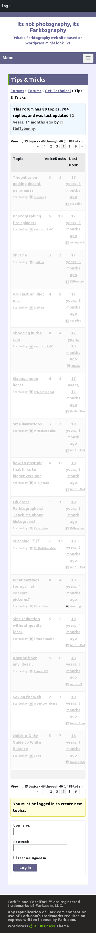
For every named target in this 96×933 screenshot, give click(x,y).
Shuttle (20, 255)
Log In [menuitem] (7, 6)
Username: (21, 825)
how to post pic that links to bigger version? (27, 469)
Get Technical (58, 91)
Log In (25, 867)
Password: (21, 841)
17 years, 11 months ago (73, 391)
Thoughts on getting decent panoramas (27, 183)
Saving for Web (27, 697)
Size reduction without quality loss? (27, 625)
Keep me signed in (31, 858)
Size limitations (27, 424)
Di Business (42, 926)
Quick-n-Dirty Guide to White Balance (27, 742)
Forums (17, 91)
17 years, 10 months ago (73, 346)
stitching (21, 541)
